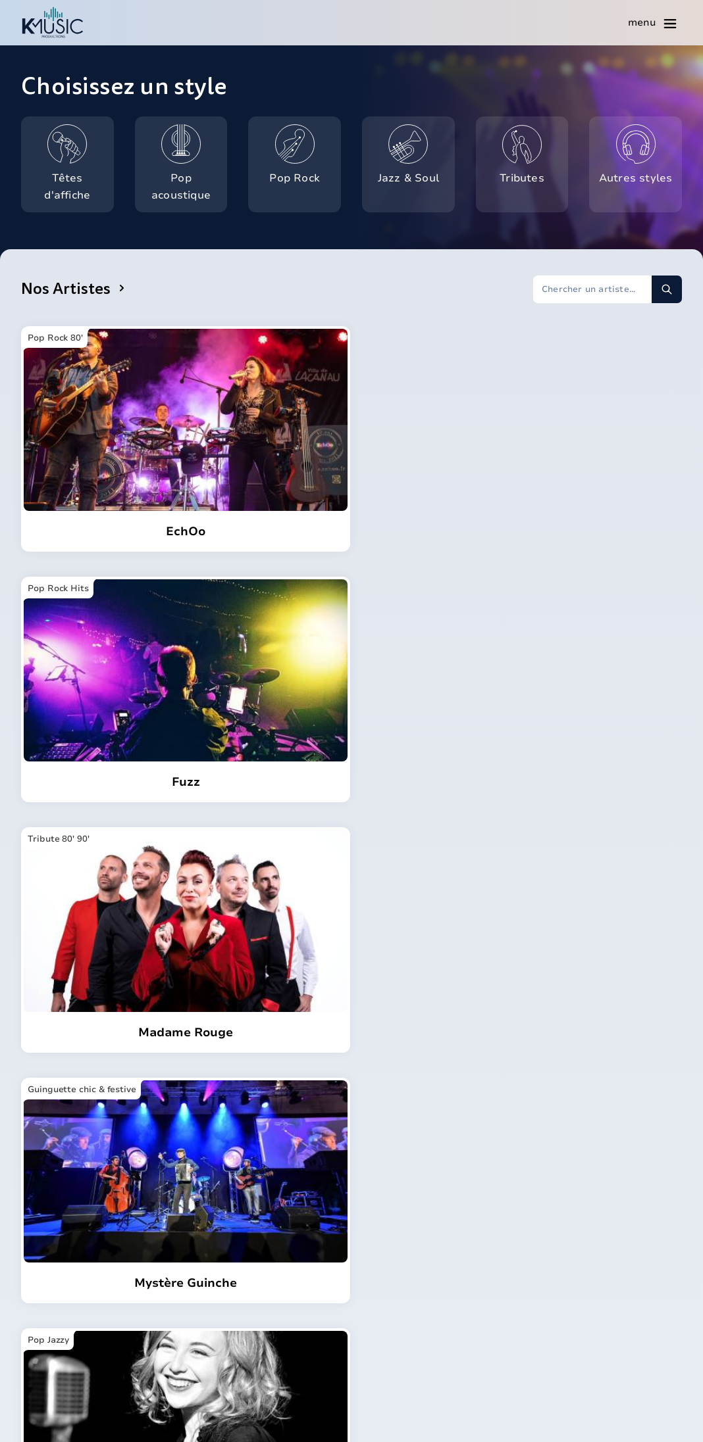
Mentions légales (428, 1420)
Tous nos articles (581, 1301)
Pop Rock (304, 151)
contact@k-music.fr (83, 1315)
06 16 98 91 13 (70, 1285)
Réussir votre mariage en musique (603, 1272)
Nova (378, 1266)
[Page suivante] (446, 987)
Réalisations (397, 1334)
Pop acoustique (188, 160)
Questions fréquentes (423, 1311)
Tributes (533, 151)
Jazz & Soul (416, 151)
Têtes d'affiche (78, 160)
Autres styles (640, 151)
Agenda (385, 1289)
